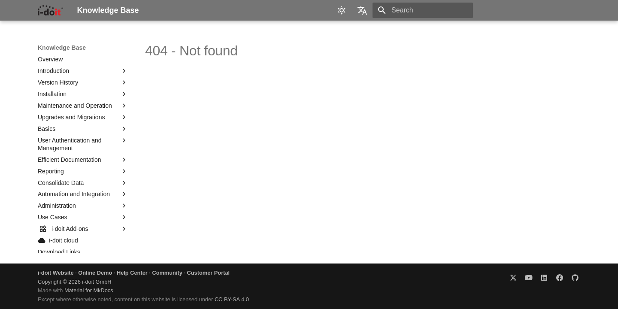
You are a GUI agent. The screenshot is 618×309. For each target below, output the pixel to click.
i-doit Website (56, 273)
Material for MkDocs (88, 290)
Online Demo (95, 273)
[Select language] (362, 10)
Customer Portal (208, 273)
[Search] (423, 10)
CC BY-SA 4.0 (232, 299)
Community (167, 273)
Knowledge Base (62, 47)
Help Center (132, 273)
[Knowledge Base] (50, 10)
